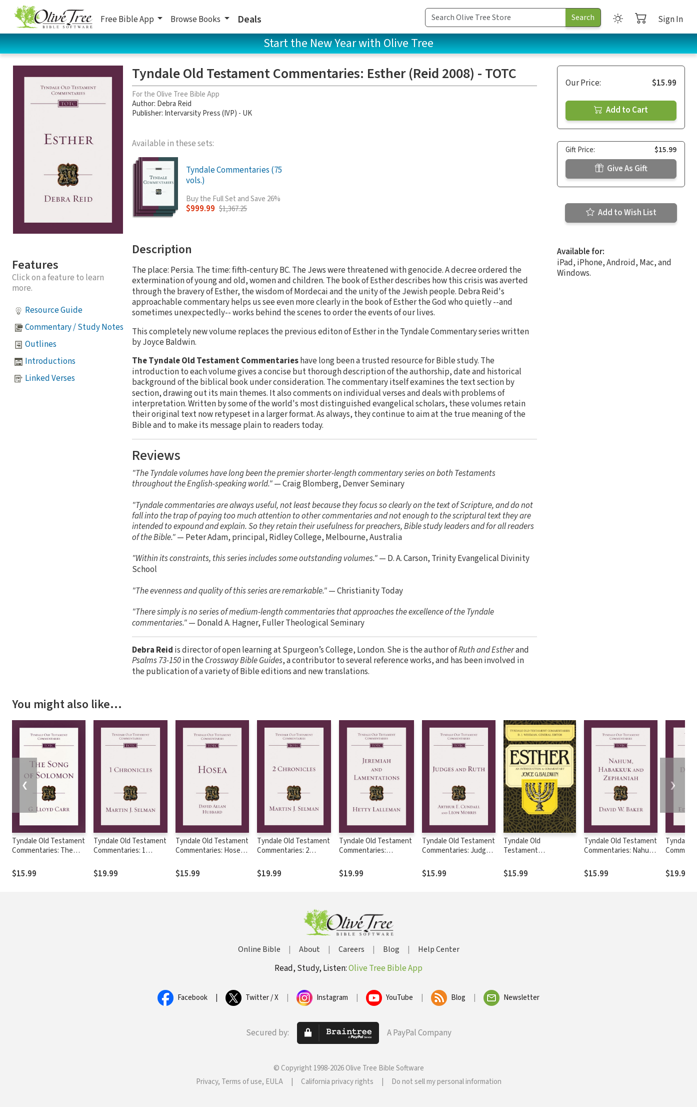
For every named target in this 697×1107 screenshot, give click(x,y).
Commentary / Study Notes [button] (74, 327)
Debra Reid (174, 104)
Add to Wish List (621, 213)
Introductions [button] (50, 361)
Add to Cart (621, 110)
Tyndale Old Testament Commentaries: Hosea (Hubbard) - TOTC (212, 850)
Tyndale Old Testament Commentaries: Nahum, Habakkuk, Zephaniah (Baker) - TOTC (620, 855)
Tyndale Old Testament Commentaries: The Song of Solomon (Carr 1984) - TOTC (48, 855)
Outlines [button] (40, 344)
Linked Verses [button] (50, 378)
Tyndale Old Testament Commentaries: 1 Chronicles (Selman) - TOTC (130, 855)
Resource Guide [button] (53, 310)
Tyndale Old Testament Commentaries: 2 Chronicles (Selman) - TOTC (293, 855)
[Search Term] (495, 17)
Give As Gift (621, 169)
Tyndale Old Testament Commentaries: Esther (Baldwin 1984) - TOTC (538, 855)
